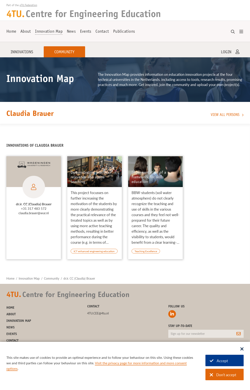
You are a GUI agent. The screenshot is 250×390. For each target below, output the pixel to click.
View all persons (225, 115)
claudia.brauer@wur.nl (33, 213)
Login (226, 52)
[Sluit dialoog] (242, 349)
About (25, 32)
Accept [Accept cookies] (219, 361)
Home (11, 32)
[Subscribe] (238, 334)
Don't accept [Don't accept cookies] (223, 375)
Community (64, 52)
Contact (102, 32)
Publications (124, 32)
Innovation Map (49, 32)
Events (85, 32)
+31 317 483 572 (33, 208)
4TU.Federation (28, 5)
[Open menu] (241, 32)
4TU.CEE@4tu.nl (98, 313)
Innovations (22, 52)
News (71, 32)
